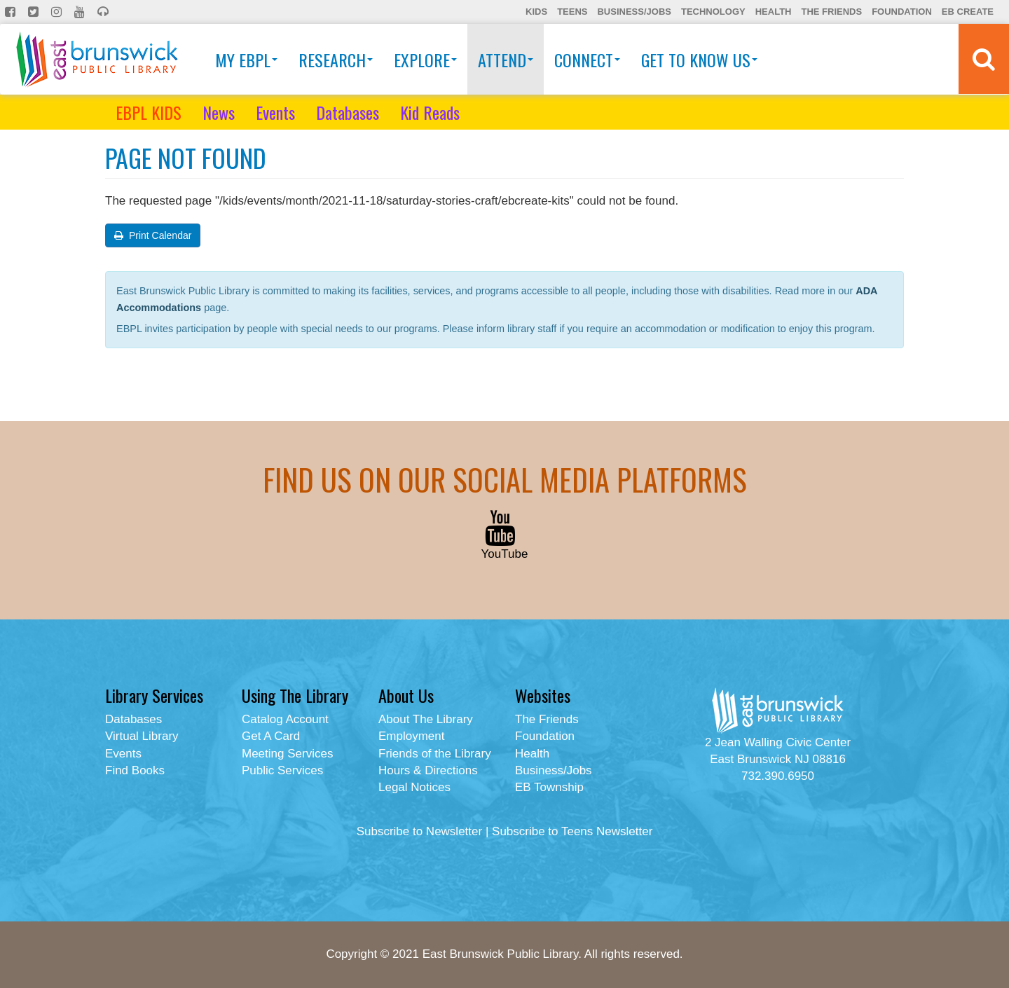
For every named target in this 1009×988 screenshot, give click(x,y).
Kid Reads (430, 112)
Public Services (282, 770)
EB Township (549, 787)
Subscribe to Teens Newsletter (572, 831)
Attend (505, 59)
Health (773, 11)
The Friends (831, 11)
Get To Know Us (699, 59)
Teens (572, 11)
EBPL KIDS (148, 112)
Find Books (135, 770)
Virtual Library (142, 736)
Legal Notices (414, 787)
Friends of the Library (434, 753)
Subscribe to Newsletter (420, 831)
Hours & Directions (428, 770)
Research (335, 59)
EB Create (968, 11)
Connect (587, 59)
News (219, 112)
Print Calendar (152, 235)
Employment (411, 736)
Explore (425, 59)
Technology (713, 11)
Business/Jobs (634, 11)
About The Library (425, 719)
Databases (347, 112)
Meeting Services (287, 753)
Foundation (902, 11)
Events (275, 112)
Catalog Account (285, 719)
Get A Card (271, 736)
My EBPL (246, 59)
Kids (536, 11)
